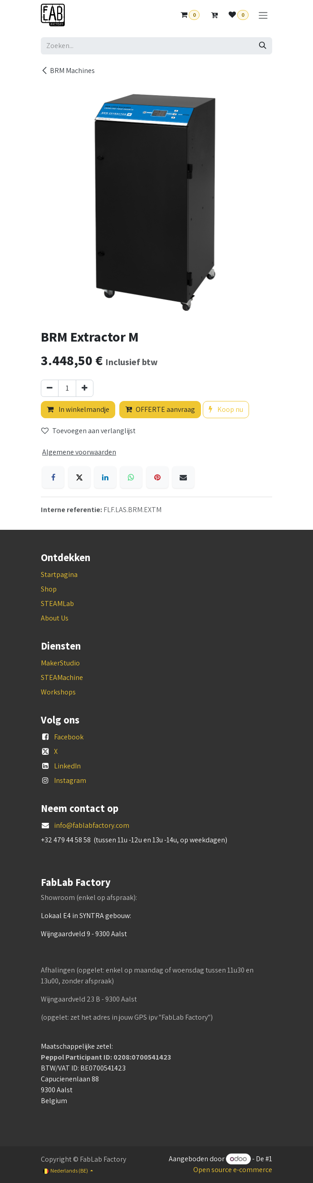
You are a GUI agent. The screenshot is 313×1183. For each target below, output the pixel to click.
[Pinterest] (157, 477)
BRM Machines (68, 70)
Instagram (70, 780)
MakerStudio (60, 663)
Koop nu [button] (226, 409)
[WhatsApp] (131, 477)
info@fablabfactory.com (91, 825)
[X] (79, 477)
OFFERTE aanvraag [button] (160, 409)
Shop (49, 589)
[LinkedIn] (105, 477)
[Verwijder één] (50, 388)
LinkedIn (67, 766)
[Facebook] (53, 477)
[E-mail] (183, 477)
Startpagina (59, 574)
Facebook (68, 737)
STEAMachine (62, 677)
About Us (54, 618)
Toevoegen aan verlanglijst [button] (88, 430)
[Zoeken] (262, 45)
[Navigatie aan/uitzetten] (263, 15)
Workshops (58, 692)
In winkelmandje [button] (78, 409)
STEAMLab (57, 603)
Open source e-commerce (232, 1169)
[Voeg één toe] (84, 388)
